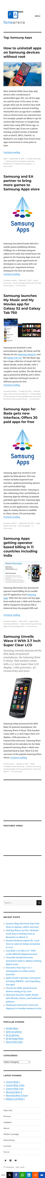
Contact (7, 1146)
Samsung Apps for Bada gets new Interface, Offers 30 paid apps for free (20, 415)
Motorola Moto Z (14, 1092)
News (35, 280)
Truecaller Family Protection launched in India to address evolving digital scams (23, 960)
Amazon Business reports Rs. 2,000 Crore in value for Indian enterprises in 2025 (23, 944)
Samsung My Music (19, 399)
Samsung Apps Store (24, 396)
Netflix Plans (12, 1028)
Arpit (5, 159)
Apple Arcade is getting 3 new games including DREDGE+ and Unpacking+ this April (23, 981)
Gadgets (7, 1122)
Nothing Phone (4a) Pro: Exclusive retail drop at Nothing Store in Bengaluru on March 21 (22, 933)
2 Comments (34, 399)
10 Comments (16, 771)
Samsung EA (8, 285)
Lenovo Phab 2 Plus (15, 1085)
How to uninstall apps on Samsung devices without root (22, 52)
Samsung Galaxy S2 (27, 354)
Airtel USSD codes (14, 1042)
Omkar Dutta (8, 764)
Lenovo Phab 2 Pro (15, 1088)
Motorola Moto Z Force (17, 1095)
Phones (7, 1116)
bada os (29, 766)
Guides (29, 159)
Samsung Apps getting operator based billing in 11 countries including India (20, 546)
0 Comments (21, 285)
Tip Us (6, 1152)
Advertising (9, 1140)
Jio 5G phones (12, 1035)
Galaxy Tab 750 (14, 358)
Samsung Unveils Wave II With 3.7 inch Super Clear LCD (22, 640)
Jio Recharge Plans (14, 1038)
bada (23, 624)
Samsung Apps (20, 161)
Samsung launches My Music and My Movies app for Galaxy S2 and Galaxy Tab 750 (21, 304)
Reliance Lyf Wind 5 (15, 1099)
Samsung (36, 159)
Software (24, 394)
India (10, 394)
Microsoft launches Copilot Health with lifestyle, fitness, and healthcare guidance (23, 998)
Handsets (7, 766)
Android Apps (35, 394)
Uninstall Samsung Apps (22, 164)
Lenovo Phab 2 (13, 1082)
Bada (5, 526)
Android (37, 391)
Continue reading (11, 152)
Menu (37, 16)
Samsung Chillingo (33, 283)
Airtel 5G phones (14, 1032)
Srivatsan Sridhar (10, 280)
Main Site (7, 1110)
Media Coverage (11, 1134)
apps (5, 394)
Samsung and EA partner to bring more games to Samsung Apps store (21, 182)
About (6, 1128)
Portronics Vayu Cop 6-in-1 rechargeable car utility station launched (20, 971)
